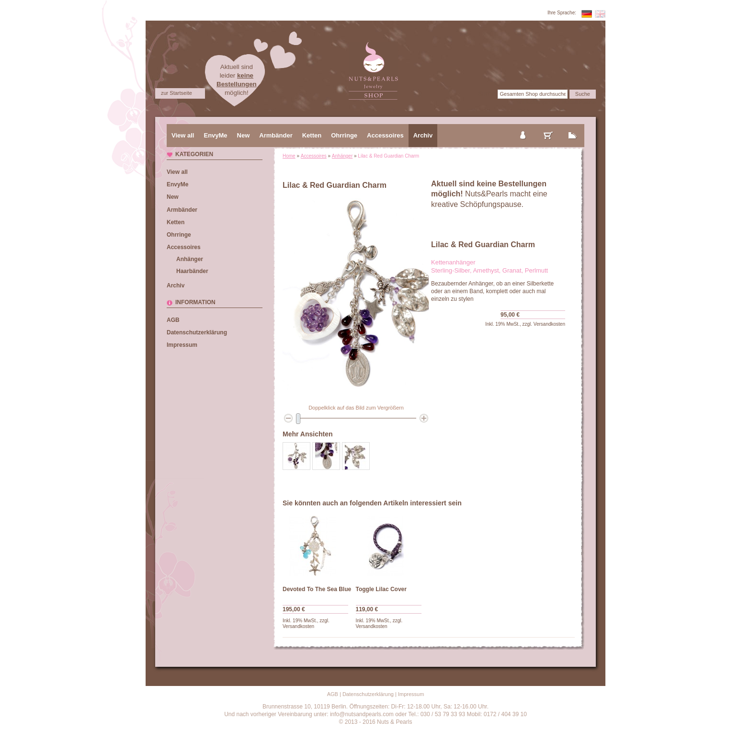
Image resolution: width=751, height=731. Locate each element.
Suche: (487, 94)
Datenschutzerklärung (197, 332)
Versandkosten (549, 324)
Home (289, 156)
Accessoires (314, 156)
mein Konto (523, 127)
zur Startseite (176, 93)
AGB (173, 320)
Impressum (182, 345)
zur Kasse (572, 127)
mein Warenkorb (548, 127)
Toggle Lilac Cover (381, 589)
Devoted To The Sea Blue (317, 589)
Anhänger (342, 156)
